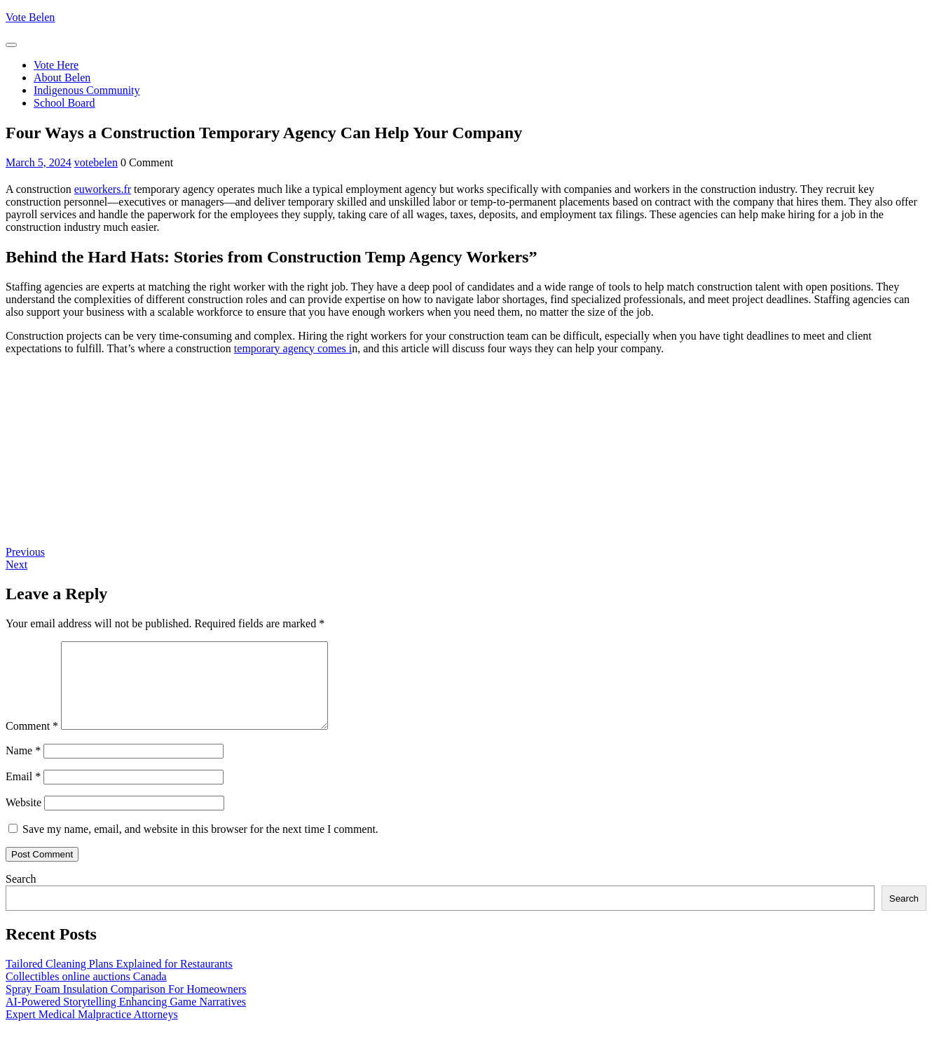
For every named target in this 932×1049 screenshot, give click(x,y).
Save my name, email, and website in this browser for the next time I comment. (200, 846)
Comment (32, 743)
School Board (64, 103)
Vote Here (56, 65)
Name (23, 767)
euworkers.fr (102, 189)
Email (23, 793)
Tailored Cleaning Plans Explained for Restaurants (119, 981)
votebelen (96, 162)
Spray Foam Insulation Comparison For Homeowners (126, 1006)
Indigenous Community (87, 90)
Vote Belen (30, 17)
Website (23, 819)
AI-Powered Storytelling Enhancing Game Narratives (126, 1018)
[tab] (11, 45)
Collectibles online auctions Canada (86, 993)
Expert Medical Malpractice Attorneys (92, 1031)
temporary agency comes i (293, 348)
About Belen (62, 77)
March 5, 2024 (38, 162)
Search (21, 896)
